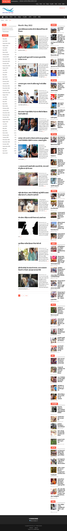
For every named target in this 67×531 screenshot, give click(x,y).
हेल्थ (44, 4)
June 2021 (5, 126)
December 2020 (6, 139)
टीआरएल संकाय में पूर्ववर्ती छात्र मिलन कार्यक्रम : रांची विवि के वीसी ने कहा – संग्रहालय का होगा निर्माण (58, 296)
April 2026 (5, 41)
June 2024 (5, 47)
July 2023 (5, 70)
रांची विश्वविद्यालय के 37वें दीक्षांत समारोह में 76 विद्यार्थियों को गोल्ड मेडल (61, 249)
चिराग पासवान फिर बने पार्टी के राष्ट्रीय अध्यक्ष (61, 195)
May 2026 (5, 39)
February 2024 (6, 54)
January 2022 (6, 110)
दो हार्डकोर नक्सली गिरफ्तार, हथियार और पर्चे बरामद (61, 339)
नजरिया (56, 4)
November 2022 (6, 88)
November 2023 (6, 61)
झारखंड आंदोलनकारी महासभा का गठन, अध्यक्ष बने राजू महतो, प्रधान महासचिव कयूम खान (58, 182)
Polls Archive (6, 31)
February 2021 (6, 135)
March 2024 (5, 52)
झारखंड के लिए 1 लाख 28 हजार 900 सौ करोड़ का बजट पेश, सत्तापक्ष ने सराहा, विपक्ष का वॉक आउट (57, 51)
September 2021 (6, 119)
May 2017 (5, 148)
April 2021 (5, 130)
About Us (36, 527)
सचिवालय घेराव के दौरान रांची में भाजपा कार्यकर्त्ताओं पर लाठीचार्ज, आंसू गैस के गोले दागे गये (58, 226)
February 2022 (6, 108)
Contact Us (31, 527)
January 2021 (6, 137)
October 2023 (6, 63)
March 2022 (5, 106)
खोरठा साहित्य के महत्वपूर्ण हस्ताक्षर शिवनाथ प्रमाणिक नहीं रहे (61, 73)
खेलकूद (47, 4)
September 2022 (6, 92)
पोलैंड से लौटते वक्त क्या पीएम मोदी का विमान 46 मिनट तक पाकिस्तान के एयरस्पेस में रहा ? (58, 125)
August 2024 (5, 45)
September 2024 (6, 43)
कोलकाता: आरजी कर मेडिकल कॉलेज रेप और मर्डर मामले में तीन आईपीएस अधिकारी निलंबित (58, 87)
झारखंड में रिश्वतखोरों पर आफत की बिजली (61, 425)
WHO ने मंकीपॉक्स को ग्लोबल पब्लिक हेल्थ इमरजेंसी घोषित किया (61, 379)
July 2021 (5, 124)
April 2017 (5, 150)
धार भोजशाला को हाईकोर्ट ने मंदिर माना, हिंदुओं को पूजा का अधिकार (61, 453)
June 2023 (5, 72)
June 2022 (5, 99)
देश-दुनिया (51, 4)
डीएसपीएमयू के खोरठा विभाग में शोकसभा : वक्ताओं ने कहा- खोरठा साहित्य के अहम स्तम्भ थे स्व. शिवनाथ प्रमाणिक (58, 63)
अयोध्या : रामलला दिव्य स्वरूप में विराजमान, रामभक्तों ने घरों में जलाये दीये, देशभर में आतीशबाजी (58, 471)
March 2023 (5, 79)
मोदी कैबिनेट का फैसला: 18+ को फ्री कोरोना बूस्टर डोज (61, 388)
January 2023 (6, 83)
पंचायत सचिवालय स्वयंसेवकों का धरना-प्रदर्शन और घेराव (61, 172)
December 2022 (6, 86)
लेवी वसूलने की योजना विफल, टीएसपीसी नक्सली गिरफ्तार (61, 331)
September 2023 (6, 65)
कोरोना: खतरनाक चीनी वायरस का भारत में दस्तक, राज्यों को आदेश (61, 361)
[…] (26, 50)
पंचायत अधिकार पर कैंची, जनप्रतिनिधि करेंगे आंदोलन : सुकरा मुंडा (61, 507)
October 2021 (6, 117)
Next (26, 295)
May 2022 (5, 101)
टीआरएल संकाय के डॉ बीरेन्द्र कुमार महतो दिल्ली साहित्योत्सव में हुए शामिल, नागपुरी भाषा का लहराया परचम (58, 260)
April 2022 (5, 103)
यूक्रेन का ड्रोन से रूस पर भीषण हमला (61, 105)
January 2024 (6, 56)
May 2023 (5, 74)
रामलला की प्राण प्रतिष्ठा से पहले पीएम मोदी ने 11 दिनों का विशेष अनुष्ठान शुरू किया (61, 482)
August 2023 (5, 68)
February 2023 (6, 81)
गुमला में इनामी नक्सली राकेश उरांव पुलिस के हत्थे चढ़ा (60, 348)
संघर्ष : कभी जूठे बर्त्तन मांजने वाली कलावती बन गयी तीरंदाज (61, 433)
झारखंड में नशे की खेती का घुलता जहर (61, 441)
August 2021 (5, 121)
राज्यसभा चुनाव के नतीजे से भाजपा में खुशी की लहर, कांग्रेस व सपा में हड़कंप (61, 215)
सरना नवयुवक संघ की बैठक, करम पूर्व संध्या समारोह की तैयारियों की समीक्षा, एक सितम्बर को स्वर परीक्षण (58, 140)
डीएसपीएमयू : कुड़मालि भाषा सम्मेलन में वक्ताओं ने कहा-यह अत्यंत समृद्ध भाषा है (61, 163)
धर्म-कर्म (59, 4)
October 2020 (6, 144)
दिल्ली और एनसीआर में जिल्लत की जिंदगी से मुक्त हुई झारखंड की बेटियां (61, 409)
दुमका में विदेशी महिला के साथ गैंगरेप (60, 29)
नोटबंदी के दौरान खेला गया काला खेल (61, 418)
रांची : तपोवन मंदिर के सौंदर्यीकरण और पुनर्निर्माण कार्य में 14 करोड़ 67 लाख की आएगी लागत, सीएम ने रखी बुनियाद (58, 492)
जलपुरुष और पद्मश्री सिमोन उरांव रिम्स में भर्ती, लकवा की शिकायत (61, 370)
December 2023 (6, 59)
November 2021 (6, 115)
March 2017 (5, 153)
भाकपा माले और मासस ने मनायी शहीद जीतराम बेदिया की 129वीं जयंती (61, 322)
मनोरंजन (41, 4)
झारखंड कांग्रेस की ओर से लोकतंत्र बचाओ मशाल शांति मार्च (61, 236)
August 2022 (5, 94)
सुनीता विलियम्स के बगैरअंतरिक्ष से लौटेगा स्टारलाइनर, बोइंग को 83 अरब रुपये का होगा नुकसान (58, 114)
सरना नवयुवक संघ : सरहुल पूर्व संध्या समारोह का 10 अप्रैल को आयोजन (61, 461)
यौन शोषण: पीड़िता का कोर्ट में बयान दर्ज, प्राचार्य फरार (32, 218)
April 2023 (5, 77)
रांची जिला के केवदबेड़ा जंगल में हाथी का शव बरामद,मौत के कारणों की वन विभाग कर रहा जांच (57, 311)
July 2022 (5, 97)
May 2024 (5, 50)
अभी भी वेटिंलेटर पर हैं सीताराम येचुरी (61, 96)
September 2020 (6, 146)
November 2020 (6, 141)
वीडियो (63, 4)
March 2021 (5, 133)
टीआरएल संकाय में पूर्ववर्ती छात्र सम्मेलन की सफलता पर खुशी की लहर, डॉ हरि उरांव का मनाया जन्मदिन (58, 284)
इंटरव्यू (37, 4)
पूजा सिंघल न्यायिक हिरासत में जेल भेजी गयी (29, 243)
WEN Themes (36, 529)
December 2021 (6, 112)
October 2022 (6, 90)
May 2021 (5, 128)
